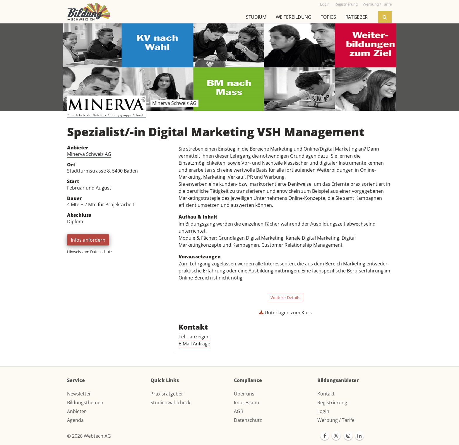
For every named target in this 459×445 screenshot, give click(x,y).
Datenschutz (248, 420)
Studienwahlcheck (170, 402)
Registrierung (332, 402)
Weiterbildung (293, 17)
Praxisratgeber (166, 394)
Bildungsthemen (85, 402)
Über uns (244, 394)
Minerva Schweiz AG (89, 154)
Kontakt (326, 394)
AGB (238, 411)
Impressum (246, 402)
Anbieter (76, 411)
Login (323, 411)
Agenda (75, 420)
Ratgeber (356, 17)
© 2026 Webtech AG (89, 436)
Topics (328, 17)
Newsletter (79, 394)
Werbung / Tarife (335, 420)
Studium (256, 17)
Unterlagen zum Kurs (285, 312)
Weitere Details (285, 297)
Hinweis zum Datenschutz (89, 251)
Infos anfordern (88, 240)
